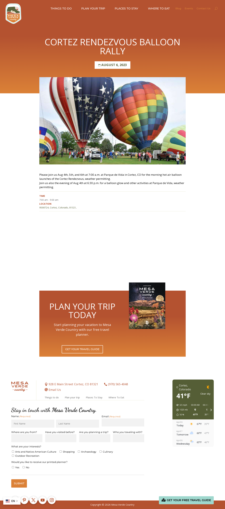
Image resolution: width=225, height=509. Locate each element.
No (27, 467)
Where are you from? (24, 432)
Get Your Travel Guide (82, 349)
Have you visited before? (60, 432)
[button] (180, 410)
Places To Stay (94, 397)
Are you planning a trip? (94, 432)
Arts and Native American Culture (35, 451)
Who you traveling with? (127, 432)
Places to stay (126, 8)
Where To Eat (116, 397)
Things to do (61, 8)
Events (189, 8)
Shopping (69, 451)
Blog (178, 8)
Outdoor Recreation (27, 455)
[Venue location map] (112, 248)
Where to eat (159, 8)
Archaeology (88, 451)
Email (111, 416)
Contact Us (203, 8)
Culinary (108, 451)
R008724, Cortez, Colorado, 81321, (58, 207)
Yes (17, 467)
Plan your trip (93, 8)
